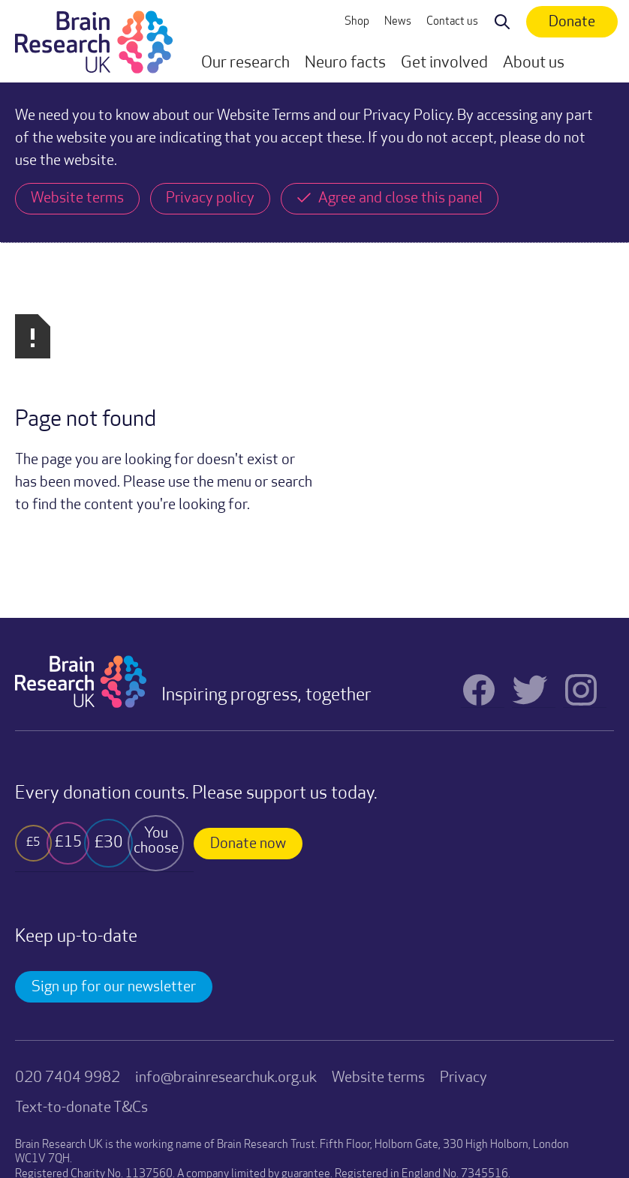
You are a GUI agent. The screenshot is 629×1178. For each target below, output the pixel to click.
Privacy (463, 917)
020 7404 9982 (67, 917)
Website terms (378, 917)
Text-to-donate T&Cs (81, 947)
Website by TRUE (52, 1123)
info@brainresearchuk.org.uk (226, 917)
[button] (245, 63)
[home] (94, 41)
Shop (357, 22)
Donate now (248, 683)
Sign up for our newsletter (114, 827)
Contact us (452, 22)
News (397, 22)
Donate (572, 22)
